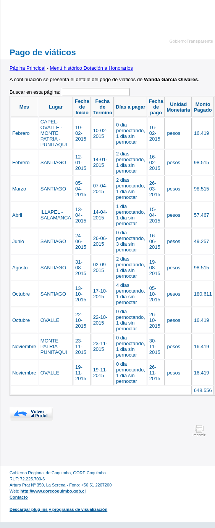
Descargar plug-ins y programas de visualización (58, 509)
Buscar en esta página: (36, 92)
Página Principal (27, 68)
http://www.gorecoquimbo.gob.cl (53, 491)
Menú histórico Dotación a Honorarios (91, 68)
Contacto (19, 497)
